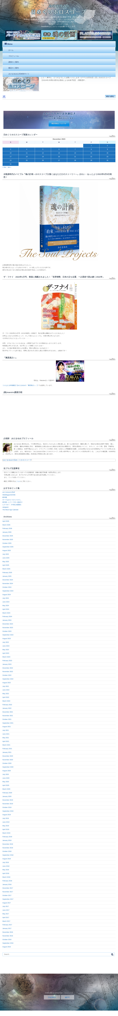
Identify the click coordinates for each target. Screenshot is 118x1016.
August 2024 (6, 594)
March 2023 (6, 657)
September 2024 (7, 591)
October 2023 (6, 631)
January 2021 (6, 752)
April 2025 (5, 565)
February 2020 (7, 793)
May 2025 (5, 561)
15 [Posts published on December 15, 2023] (91, 153)
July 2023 (5, 642)
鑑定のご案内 (13, 68)
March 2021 (6, 745)
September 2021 (7, 723)
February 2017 (7, 925)
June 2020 (5, 778)
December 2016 (7, 932)
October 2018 (6, 851)
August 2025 (6, 550)
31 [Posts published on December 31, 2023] (10, 164)
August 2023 (6, 638)
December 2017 (7, 888)
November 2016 (7, 936)
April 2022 (5, 697)
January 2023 (6, 664)
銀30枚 (4, 497)
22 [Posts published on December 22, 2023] (91, 157)
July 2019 (5, 818)
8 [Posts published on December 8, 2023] (91, 149)
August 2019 (6, 815)
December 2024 (7, 580)
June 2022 (5, 690)
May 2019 (5, 826)
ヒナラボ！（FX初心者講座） (12, 505)
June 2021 (5, 734)
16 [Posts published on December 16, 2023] (107, 153)
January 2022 (6, 708)
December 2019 (7, 800)
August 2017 (6, 903)
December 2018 (7, 844)
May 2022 (5, 693)
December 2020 (7, 756)
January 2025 (6, 576)
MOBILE (52, 997)
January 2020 (6, 796)
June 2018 (5, 866)
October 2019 (6, 807)
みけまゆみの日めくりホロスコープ (17, 460)
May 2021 (5, 738)
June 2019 (5, 822)
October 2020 (6, 763)
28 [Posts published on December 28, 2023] (75, 160)
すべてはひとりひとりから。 (12, 500)
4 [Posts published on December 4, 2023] (26, 149)
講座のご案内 (13, 62)
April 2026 (5, 521)
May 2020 (5, 782)
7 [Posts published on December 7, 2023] (75, 149)
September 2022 (7, 679)
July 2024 (5, 598)
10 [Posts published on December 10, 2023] (10, 153)
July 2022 (5, 686)
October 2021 (6, 719)
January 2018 (6, 884)
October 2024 (6, 587)
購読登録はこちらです (59, 123)
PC (67, 997)
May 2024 (5, 605)
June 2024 (5, 602)
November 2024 (7, 583)
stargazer (5, 507)
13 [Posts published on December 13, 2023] (59, 153)
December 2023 (7, 624)
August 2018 (6, 859)
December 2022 (7, 668)
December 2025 (7, 536)
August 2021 (6, 726)
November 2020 (7, 760)
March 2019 (6, 833)
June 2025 (5, 558)
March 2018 (6, 877)
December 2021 (7, 712)
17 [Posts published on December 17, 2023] (10, 157)
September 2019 (7, 811)
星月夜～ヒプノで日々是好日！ (12, 502)
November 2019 (7, 804)
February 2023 (7, 660)
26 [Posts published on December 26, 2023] (43, 160)
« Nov (4, 167)
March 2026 (6, 525)
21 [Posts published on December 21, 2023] (75, 157)
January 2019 (6, 840)
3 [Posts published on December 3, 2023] (10, 149)
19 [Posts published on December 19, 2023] (43, 157)
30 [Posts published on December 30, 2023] (107, 160)
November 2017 (7, 892)
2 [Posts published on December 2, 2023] (107, 145)
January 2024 (6, 620)
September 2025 (7, 547)
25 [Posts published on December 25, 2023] (27, 160)
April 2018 (5, 873)
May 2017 (5, 914)
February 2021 (7, 749)
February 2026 (7, 528)
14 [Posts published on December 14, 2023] (75, 153)
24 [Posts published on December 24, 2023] (10, 160)
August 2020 (6, 771)
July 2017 (5, 906)
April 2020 (5, 785)
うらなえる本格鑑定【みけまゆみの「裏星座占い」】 (20, 385)
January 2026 (6, 532)
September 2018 (7, 855)
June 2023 (5, 646)
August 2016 (6, 947)
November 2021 (7, 715)
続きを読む (110, 96)
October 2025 (6, 543)
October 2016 (6, 939)
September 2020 (7, 767)
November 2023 (7, 627)
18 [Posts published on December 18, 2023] (27, 157)
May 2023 (5, 649)
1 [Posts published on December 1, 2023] (91, 145)
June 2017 (5, 910)
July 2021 (5, 730)
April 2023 (5, 653)
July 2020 (5, 774)
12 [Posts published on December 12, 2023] (43, 153)
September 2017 (7, 899)
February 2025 (7, 572)
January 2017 (6, 928)
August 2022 (6, 682)
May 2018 (5, 870)
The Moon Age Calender (10, 510)
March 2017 (6, 921)
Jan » (9, 167)
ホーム (11, 50)
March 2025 (6, 569)
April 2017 (5, 917)
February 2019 (7, 837)
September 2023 (7, 635)
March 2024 (6, 613)
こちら (18, 481)
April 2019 (5, 829)
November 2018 (7, 848)
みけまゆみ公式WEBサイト (19, 74)
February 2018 (7, 881)
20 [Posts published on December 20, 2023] (59, 157)
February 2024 (7, 616)
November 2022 (7, 671)
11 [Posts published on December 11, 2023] (27, 153)
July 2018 (5, 862)
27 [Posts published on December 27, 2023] (59, 160)
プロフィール (13, 56)
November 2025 (7, 539)
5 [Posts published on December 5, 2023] (42, 149)
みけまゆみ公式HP (8, 492)
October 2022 (6, 675)
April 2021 (5, 741)
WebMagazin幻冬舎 (8, 495)
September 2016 (7, 943)
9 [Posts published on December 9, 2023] (107, 149)
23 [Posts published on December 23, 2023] (107, 157)
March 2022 (6, 701)
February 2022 (7, 705)
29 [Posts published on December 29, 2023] (91, 160)
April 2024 (5, 609)
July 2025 (5, 554)
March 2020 (6, 789)
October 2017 (6, 895)
